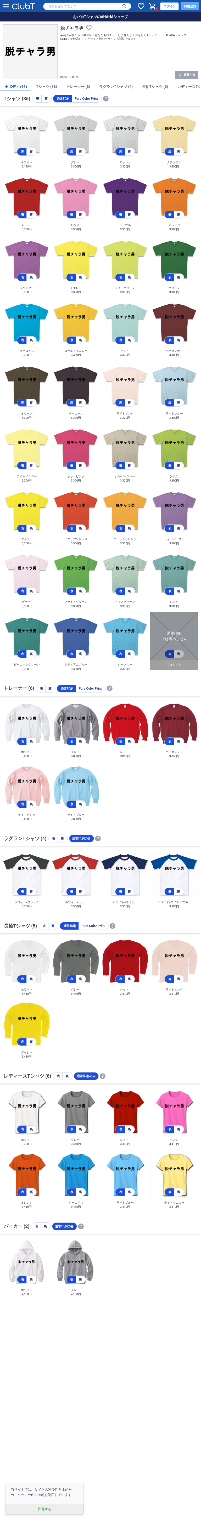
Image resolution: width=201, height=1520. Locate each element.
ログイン (169, 6)
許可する (44, 1509)
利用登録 (190, 6)
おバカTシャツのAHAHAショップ (100, 17)
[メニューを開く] (6, 6)
